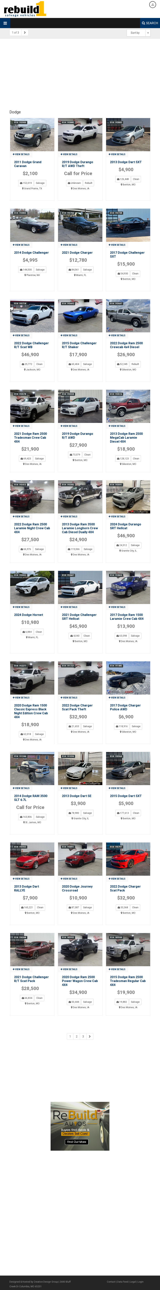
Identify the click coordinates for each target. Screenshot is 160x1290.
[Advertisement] (80, 72)
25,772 (27, 364)
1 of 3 (15, 32)
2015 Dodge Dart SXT (126, 796)
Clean (136, 179)
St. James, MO (32, 822)
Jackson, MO (32, 369)
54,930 (123, 273)
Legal (133, 1281)
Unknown (74, 183)
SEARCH (150, 23)
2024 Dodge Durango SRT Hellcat (125, 526)
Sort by (135, 32)
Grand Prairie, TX (32, 188)
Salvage (40, 183)
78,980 (74, 813)
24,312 (121, 545)
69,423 (26, 458)
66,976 (26, 549)
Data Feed (122, 1281)
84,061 (74, 269)
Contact (111, 1281)
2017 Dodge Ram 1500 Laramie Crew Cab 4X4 (127, 617)
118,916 (122, 726)
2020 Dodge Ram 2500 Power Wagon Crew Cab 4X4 (80, 981)
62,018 (26, 734)
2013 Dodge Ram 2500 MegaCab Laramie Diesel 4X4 (126, 437)
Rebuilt (88, 183)
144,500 (26, 269)
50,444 (74, 1002)
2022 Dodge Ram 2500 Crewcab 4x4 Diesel (126, 345)
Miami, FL (80, 275)
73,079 (75, 454)
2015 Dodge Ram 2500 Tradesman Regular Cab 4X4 (128, 981)
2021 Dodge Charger (77, 252)
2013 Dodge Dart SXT (126, 162)
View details (21, 154)
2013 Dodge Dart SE (76, 796)
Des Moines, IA (80, 188)
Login (141, 1281)
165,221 (27, 907)
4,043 (74, 635)
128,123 (123, 458)
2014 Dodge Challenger (31, 252)
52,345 (122, 364)
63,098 (121, 635)
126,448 (123, 179)
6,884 (27, 632)
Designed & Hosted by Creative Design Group (33, 1281)
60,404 (74, 364)
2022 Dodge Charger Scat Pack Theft (77, 707)
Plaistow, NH (32, 275)
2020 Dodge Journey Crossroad (77, 888)
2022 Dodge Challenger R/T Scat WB (31, 345)
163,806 (26, 817)
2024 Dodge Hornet (28, 615)
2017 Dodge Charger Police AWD (125, 707)
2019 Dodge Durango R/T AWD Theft (77, 164)
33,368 (123, 907)
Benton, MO (128, 184)
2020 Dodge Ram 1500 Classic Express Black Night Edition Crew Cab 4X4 (31, 711)
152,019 (26, 183)
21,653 (74, 726)
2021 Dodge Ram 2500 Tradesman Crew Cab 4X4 (30, 437)
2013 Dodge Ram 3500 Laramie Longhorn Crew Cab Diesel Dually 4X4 (80, 528)
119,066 (74, 549)
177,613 (123, 813)
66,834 (27, 998)
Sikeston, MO (128, 369)
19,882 (121, 1002)
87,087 (74, 907)
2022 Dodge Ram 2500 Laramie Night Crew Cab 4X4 (32, 528)
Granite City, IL (128, 550)
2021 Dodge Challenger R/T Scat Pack (31, 979)
